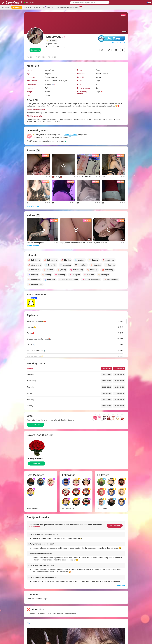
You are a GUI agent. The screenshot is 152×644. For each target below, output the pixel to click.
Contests (51, 7)
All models (6, 7)
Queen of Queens (70, 135)
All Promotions (40, 7)
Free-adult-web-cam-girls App (68, 7)
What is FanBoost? (118, 43)
